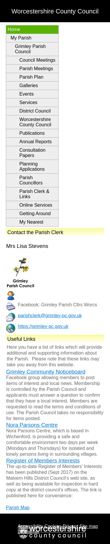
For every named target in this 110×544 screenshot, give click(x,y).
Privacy (70, 526)
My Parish (21, 37)
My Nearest (31, 222)
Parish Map (18, 507)
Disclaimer (29, 531)
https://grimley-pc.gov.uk (43, 326)
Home (14, 29)
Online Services (35, 205)
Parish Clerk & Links (34, 194)
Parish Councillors (31, 180)
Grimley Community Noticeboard (45, 372)
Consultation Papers (32, 153)
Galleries (28, 85)
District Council (35, 110)
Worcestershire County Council (35, 122)
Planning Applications (32, 166)
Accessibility (30, 526)
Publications (32, 133)
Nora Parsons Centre (32, 425)
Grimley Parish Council (30, 49)
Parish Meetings (36, 68)
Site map (88, 526)
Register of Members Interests (43, 460)
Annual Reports (35, 141)
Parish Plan (31, 77)
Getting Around (35, 213)
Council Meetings (37, 60)
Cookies (53, 526)
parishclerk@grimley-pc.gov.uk (50, 315)
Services (28, 102)
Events (26, 93)
